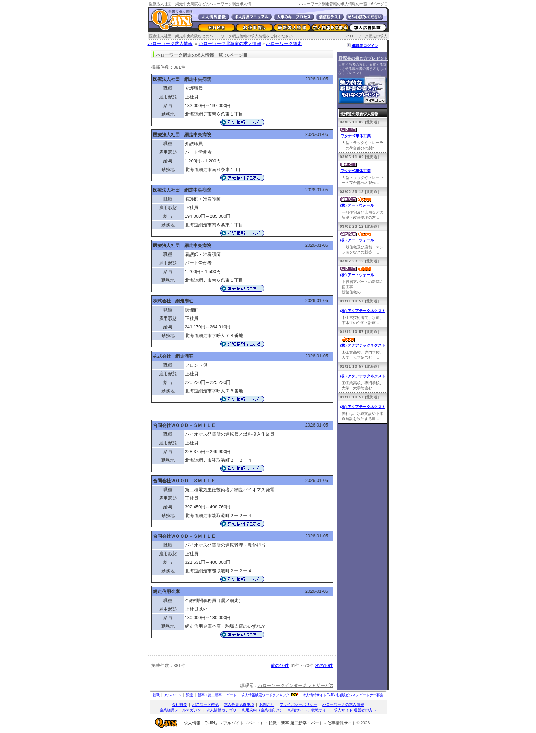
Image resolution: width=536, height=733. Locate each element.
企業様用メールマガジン (180, 710)
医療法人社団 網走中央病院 (182, 79)
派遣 (189, 695)
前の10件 (280, 665)
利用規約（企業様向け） (262, 710)
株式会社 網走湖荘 (173, 300)
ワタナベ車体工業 (355, 136)
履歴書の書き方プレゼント (363, 58)
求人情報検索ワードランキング (265, 695)
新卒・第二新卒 (210, 695)
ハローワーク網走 (284, 43)
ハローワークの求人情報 (343, 704)
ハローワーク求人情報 (170, 43)
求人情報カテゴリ (221, 710)
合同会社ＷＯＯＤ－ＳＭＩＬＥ (184, 425)
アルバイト (172, 695)
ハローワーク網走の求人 (366, 36)
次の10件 (324, 665)
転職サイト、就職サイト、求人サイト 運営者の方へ (332, 710)
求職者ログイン (365, 46)
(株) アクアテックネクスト (362, 311)
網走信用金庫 (166, 591)
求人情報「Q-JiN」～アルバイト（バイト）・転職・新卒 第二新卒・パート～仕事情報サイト (270, 723)
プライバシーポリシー (298, 704)
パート (231, 695)
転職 (156, 695)
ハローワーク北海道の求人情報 (230, 43)
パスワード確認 (205, 704)
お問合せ (266, 704)
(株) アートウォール (357, 205)
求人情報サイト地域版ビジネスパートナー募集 (343, 695)
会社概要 (179, 704)
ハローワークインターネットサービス (295, 685)
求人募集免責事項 (239, 704)
